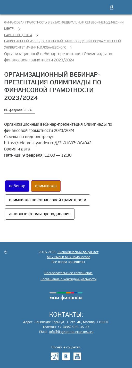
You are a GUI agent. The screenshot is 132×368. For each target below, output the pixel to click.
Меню (122, 7)
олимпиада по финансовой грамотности (47, 200)
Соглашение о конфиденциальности (68, 279)
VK (66, 356)
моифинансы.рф (66, 296)
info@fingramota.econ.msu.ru (71, 332)
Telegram (55, 356)
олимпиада (46, 186)
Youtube (77, 356)
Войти (111, 7)
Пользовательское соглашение (68, 273)
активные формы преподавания (40, 214)
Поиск (100, 7)
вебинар (17, 186)
